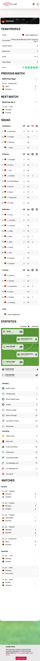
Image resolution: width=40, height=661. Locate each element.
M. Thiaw (10, 203)
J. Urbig (10, 148)
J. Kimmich (11, 176)
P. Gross (10, 215)
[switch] (29, 326)
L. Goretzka (11, 220)
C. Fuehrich (11, 226)
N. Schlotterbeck (12, 181)
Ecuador (8, 582)
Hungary (8, 509)
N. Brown (10, 187)
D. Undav (10, 292)
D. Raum (10, 192)
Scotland (8, 497)
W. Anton (10, 165)
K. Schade (10, 281)
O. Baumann (11, 131)
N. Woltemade (12, 286)
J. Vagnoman (11, 197)
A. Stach (10, 247)
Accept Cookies (21, 658)
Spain (7, 86)
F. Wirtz (9, 236)
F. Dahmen (10, 142)
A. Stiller (10, 231)
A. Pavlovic (11, 263)
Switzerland (9, 518)
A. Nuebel (10, 137)
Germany (8, 89)
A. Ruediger (11, 159)
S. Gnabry (10, 297)
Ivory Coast (9, 573)
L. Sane (9, 242)
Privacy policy (20, 653)
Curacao (8, 112)
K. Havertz (10, 275)
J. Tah (9, 170)
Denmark (8, 533)
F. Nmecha (10, 258)
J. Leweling (11, 302)
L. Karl (9, 253)
